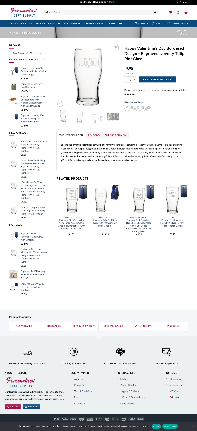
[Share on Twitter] (132, 108)
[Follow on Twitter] (183, 3)
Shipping (76, 23)
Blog (76, 397)
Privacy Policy (81, 385)
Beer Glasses (31, 32)
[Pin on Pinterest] (143, 108)
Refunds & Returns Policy (132, 397)
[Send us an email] (186, 3)
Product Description (71, 135)
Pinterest (175, 397)
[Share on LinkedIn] (148, 108)
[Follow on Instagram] (180, 3)
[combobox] (28, 53)
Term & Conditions (83, 391)
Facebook (175, 379)
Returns (63, 23)
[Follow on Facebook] (178, 3)
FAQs (123, 379)
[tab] (70, 135)
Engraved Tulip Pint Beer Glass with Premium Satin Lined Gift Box (105, 223)
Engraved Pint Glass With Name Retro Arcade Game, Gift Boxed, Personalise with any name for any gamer (71, 224)
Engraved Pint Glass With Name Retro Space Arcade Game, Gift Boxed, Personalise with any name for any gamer (138, 226)
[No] (193, 427)
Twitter (174, 391)
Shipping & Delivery (115, 135)
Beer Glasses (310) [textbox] (26, 53)
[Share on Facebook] (126, 108)
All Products (45, 23)
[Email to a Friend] (137, 108)
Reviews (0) (94, 135)
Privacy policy (170, 426)
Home (14, 23)
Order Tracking (94, 23)
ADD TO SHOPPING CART (157, 79)
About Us (26, 23)
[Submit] (155, 12)
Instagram (176, 385)
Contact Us (115, 23)
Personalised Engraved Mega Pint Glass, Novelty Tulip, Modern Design (172, 223)
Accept (156, 426)
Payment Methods (129, 385)
